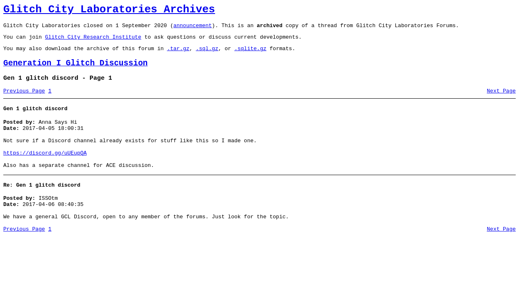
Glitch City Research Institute (93, 41)
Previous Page (24, 100)
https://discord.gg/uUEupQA (45, 170)
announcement (192, 28)
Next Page (501, 100)
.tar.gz (178, 54)
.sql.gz (207, 54)
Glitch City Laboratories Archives (109, 10)
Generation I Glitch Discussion (75, 70)
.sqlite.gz (250, 54)
